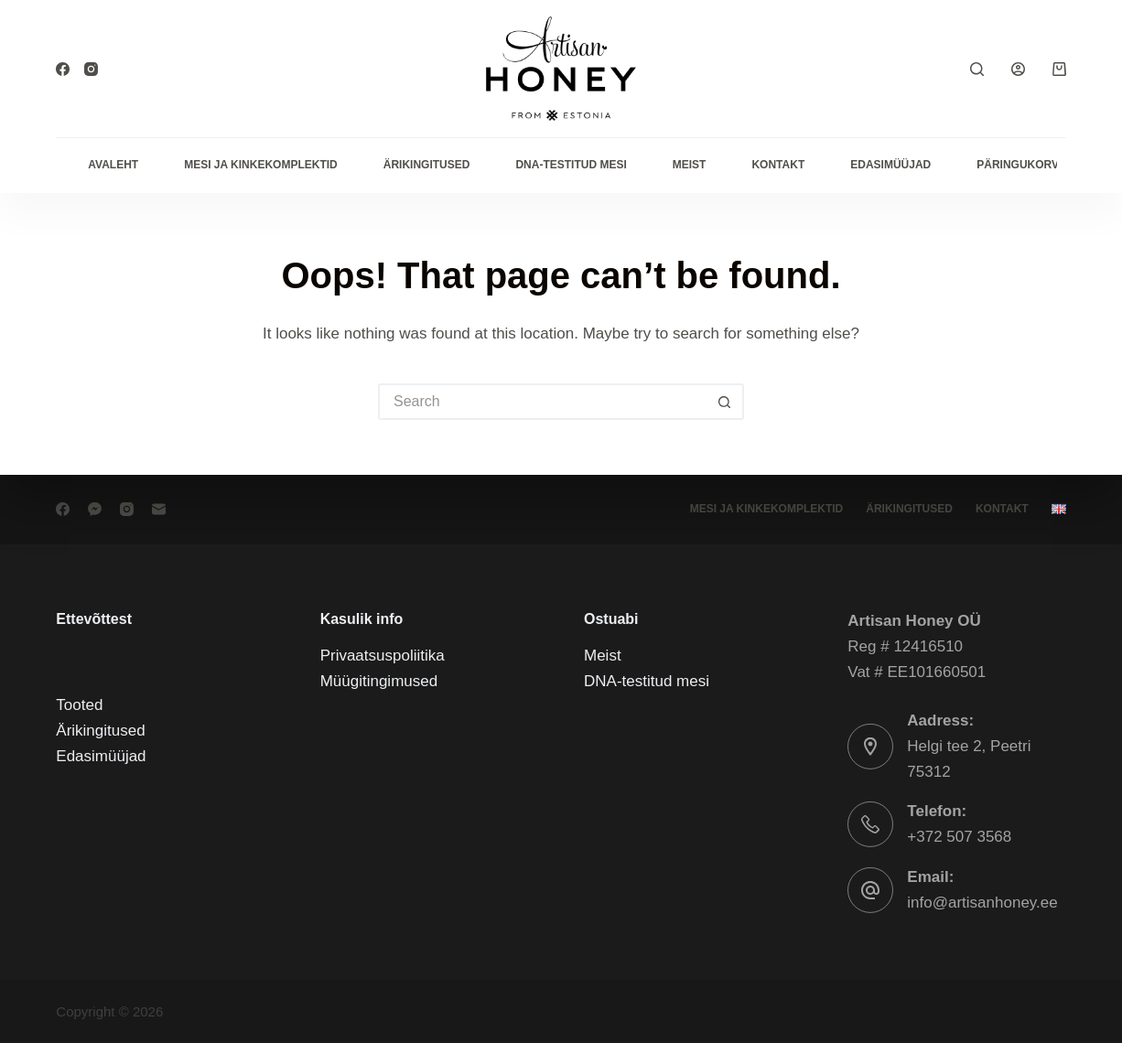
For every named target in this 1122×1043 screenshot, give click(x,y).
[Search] (977, 69)
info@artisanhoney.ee (982, 901)
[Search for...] (542, 401)
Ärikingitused (426, 164)
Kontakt (777, 164)
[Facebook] (63, 69)
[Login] (1018, 69)
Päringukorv (1017, 164)
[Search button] (725, 401)
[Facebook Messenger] (95, 509)
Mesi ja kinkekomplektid (261, 164)
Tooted (79, 705)
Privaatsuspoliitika (382, 655)
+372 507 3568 (959, 836)
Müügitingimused (379, 681)
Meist (690, 164)
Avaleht (113, 164)
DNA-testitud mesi (570, 164)
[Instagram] (91, 69)
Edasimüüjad (890, 164)
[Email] (159, 509)
